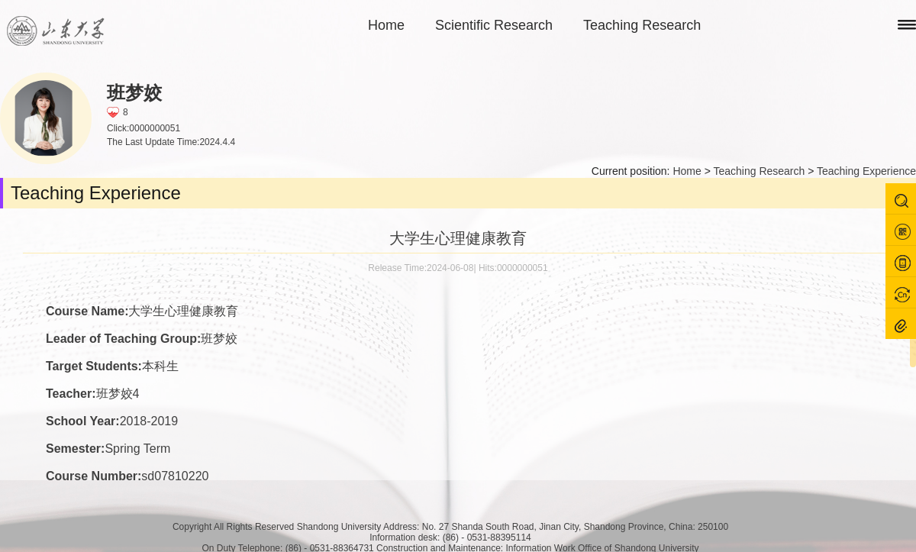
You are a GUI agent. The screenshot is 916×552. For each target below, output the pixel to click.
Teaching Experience (866, 171)
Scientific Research (494, 25)
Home (386, 25)
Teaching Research (642, 25)
